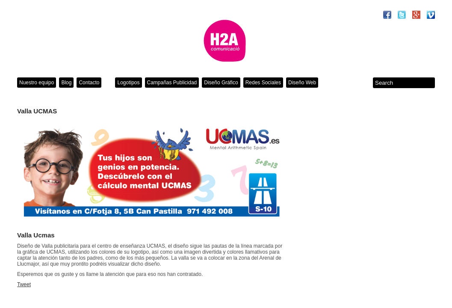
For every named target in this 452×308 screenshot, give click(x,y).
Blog (66, 83)
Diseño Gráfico (221, 83)
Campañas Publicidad (172, 83)
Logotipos (128, 83)
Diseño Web (302, 83)
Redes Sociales (263, 83)
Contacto (89, 83)
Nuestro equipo (36, 83)
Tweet (24, 284)
